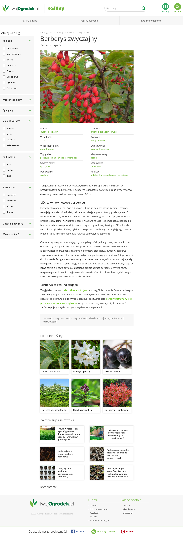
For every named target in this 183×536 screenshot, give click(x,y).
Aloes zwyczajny (51, 372)
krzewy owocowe (61, 319)
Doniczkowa (12, 77)
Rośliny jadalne (29, 21)
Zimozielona (12, 49)
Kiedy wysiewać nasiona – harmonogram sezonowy (65, 473)
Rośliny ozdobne (89, 21)
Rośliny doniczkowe (151, 21)
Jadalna (10, 60)
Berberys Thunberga (116, 410)
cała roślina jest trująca (75, 291)
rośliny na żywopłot (114, 319)
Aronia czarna (112, 372)
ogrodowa (123, 175)
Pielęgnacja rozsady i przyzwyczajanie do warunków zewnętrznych (118, 454)
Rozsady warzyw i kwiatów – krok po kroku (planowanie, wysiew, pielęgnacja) (117, 473)
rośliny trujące (49, 322)
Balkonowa (12, 89)
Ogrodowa (11, 83)
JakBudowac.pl (129, 509)
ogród (94, 158)
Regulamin (94, 513)
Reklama (93, 516)
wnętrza (10, 129)
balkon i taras (13, 146)
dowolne (11, 212)
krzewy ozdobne (78, 319)
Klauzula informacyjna (99, 520)
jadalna (94, 175)
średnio (44, 175)
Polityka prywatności (99, 509)
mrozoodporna (108, 175)
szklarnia (11, 140)
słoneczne (96, 167)
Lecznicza (11, 66)
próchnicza (71, 158)
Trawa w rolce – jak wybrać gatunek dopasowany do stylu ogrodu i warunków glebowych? (68, 434)
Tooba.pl (126, 505)
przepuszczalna (48, 158)
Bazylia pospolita (82, 410)
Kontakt (93, 505)
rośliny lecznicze (95, 319)
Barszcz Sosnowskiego (54, 410)
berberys (47, 319)
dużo (9, 176)
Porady (165, 8)
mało (9, 165)
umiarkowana (47, 149)
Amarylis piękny (81, 372)
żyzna (61, 158)
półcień (10, 207)
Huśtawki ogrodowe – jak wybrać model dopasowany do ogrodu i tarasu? (118, 434)
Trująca (10, 71)
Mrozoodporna (14, 54)
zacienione (11, 201)
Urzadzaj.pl (128, 513)
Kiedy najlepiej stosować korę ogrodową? (65, 454)
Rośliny (178, 8)
